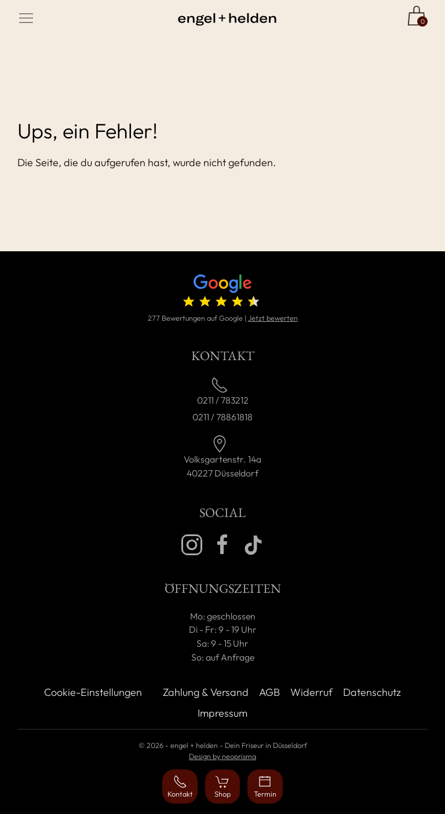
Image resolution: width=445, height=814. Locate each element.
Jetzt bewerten (273, 317)
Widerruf (311, 692)
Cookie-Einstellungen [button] (93, 692)
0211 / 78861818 (222, 417)
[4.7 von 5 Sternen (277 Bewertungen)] (222, 293)
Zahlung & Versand (206, 692)
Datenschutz (372, 692)
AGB (269, 692)
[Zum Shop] (417, 16)
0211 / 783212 (223, 400)
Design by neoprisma (222, 756)
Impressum (222, 713)
